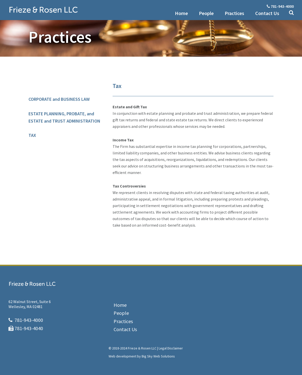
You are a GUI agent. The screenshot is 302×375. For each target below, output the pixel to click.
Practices (123, 321)
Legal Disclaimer (171, 348)
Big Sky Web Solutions (158, 356)
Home (120, 305)
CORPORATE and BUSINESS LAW (59, 99)
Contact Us (125, 329)
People (121, 313)
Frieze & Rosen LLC (71, 10)
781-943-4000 (282, 6)
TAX (32, 135)
